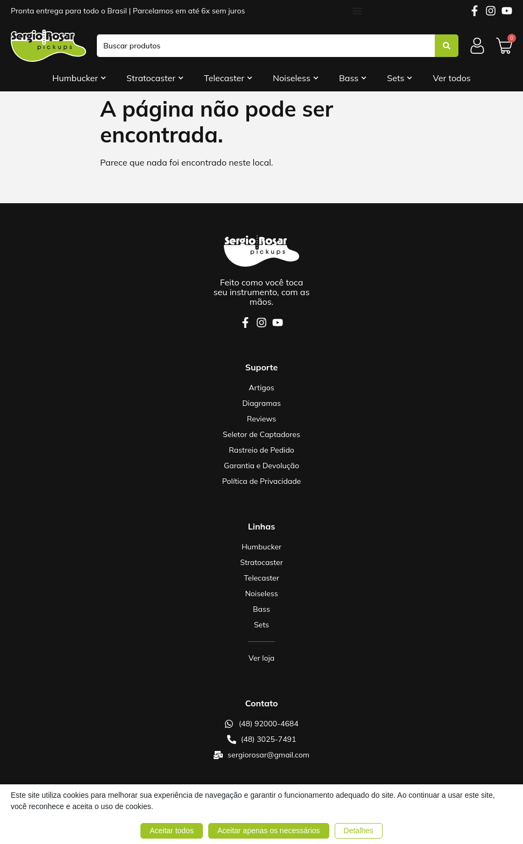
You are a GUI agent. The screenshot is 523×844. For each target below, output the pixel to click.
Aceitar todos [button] (172, 830)
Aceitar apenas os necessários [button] (268, 830)
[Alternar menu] (357, 10)
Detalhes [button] (358, 830)
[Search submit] (446, 45)
